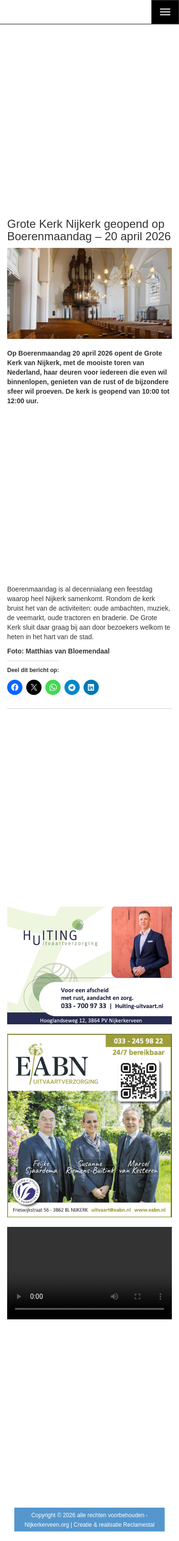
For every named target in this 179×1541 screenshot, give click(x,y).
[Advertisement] (89, 109)
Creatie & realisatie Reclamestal (114, 1524)
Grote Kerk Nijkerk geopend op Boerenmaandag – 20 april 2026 (89, 230)
